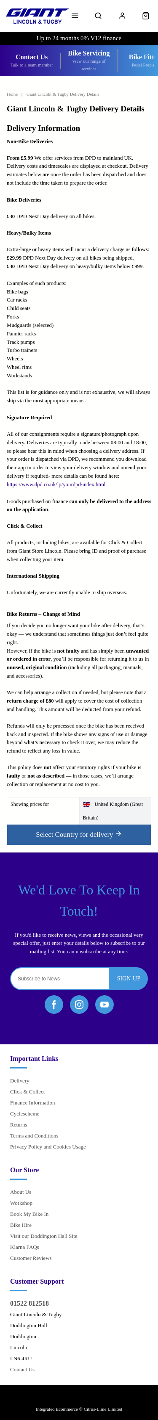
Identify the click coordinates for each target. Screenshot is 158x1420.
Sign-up (128, 978)
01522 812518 (29, 1303)
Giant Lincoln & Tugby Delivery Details (63, 94)
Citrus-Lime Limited (103, 1409)
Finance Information (32, 1102)
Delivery (19, 1080)
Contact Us (22, 1369)
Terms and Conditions (34, 1135)
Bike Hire (21, 1225)
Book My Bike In (29, 1214)
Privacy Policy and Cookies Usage (48, 1146)
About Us (20, 1192)
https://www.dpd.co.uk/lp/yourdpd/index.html (56, 484)
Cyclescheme (24, 1113)
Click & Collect (27, 1091)
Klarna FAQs (24, 1247)
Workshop (21, 1203)
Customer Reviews (31, 1258)
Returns (18, 1124)
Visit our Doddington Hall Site (44, 1236)
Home (12, 94)
